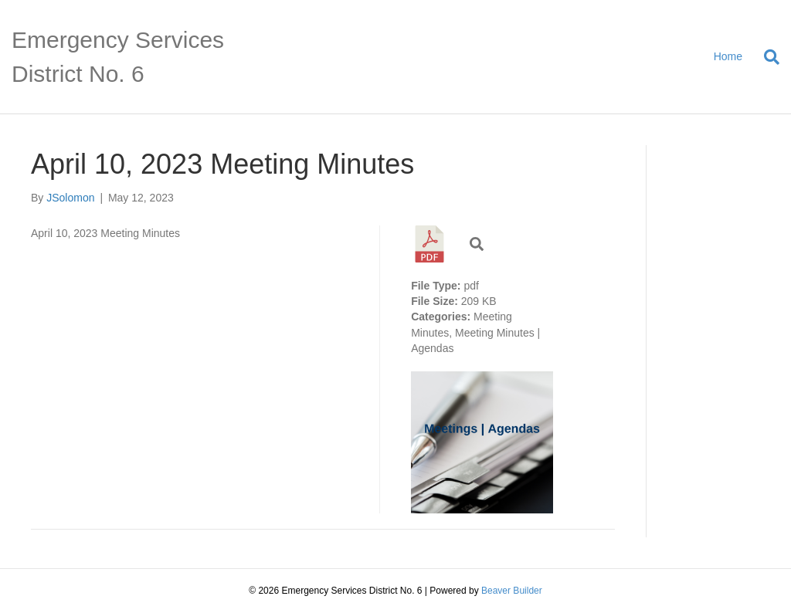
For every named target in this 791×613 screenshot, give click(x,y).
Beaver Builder (511, 590)
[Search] (766, 57)
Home (728, 56)
